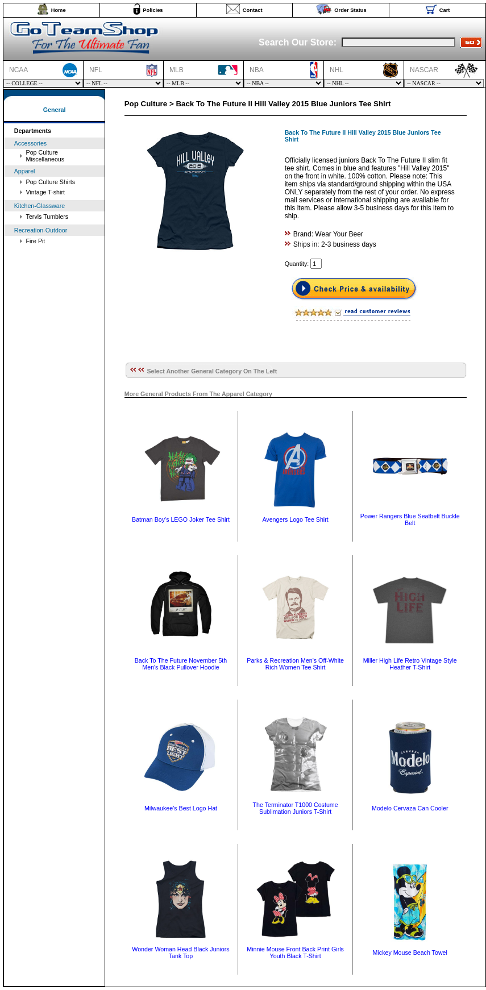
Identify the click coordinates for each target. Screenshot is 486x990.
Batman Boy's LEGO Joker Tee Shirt (181, 519)
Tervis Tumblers (47, 216)
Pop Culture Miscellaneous (45, 156)
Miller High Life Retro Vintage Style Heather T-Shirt (410, 664)
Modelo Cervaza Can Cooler (410, 808)
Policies (153, 10)
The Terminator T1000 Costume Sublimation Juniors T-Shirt (295, 808)
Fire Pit (35, 241)
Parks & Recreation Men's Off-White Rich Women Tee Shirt (295, 664)
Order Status (350, 10)
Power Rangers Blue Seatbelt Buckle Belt (410, 519)
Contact (253, 10)
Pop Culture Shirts (50, 181)
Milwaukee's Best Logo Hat (180, 808)
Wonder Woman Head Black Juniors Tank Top (180, 952)
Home (58, 10)
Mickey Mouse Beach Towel (410, 952)
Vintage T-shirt (45, 192)
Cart (444, 10)
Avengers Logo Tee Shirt (295, 519)
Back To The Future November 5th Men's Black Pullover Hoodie (181, 664)
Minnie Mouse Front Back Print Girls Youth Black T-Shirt (295, 952)
